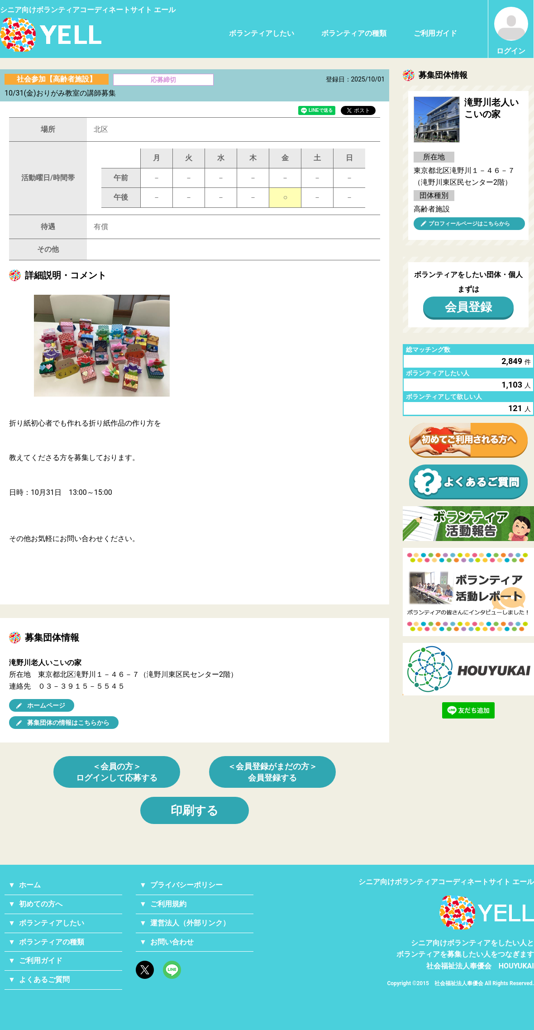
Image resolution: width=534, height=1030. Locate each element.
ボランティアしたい (261, 33)
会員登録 (468, 307)
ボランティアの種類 (353, 33)
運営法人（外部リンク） (190, 923)
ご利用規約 (168, 904)
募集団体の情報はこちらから (68, 722)
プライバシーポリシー (186, 885)
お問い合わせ (172, 942)
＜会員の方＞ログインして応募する (116, 772)
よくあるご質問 (44, 979)
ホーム (30, 885)
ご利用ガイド (435, 33)
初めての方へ (40, 904)
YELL (486, 912)
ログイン (511, 31)
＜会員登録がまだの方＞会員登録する (272, 772)
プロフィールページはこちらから (469, 223)
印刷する (195, 810)
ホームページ (46, 705)
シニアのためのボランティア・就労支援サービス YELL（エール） (50, 34)
